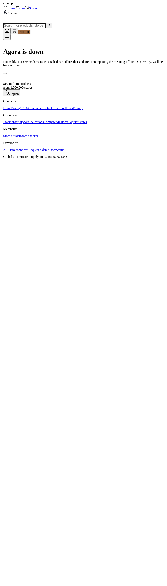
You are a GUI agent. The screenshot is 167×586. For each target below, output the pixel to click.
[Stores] (104, 578)
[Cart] (62, 578)
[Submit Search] (116, 9)
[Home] (20, 578)
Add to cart (46, 192)
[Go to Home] (20, 9)
